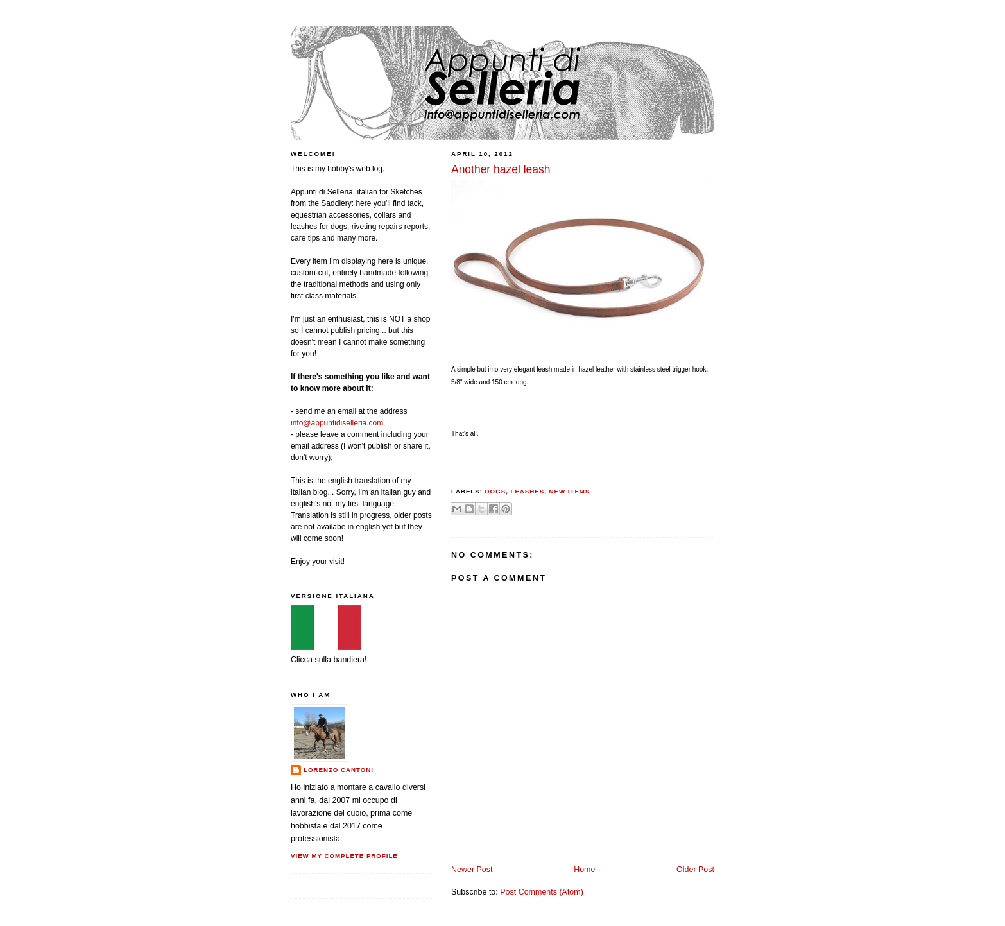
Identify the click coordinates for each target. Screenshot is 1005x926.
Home (584, 869)
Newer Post (471, 869)
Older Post (695, 869)
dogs (495, 491)
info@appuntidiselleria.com (337, 422)
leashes (527, 491)
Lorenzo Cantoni (339, 769)
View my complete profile (344, 855)
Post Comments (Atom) (541, 891)
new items (569, 491)
